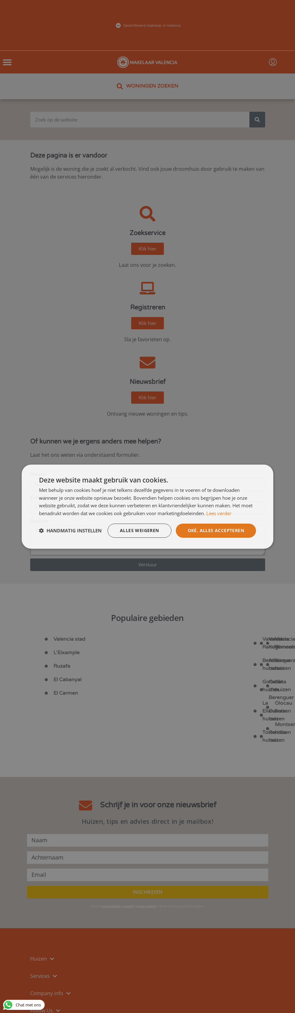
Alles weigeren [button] (139, 530)
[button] (70, 530)
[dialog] (147, 506)
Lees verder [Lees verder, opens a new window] (218, 513)
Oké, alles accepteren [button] (216, 530)
